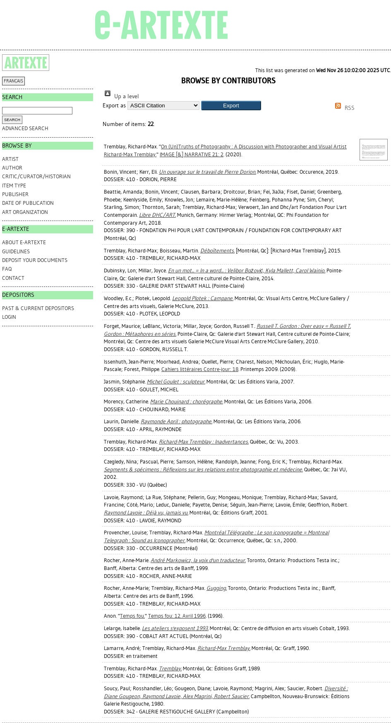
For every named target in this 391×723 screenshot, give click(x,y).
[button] (231, 105)
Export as (114, 105)
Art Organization (25, 212)
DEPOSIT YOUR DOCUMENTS (34, 260)
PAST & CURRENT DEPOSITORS (38, 308)
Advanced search (25, 128)
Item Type (14, 185)
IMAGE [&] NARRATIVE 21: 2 (191, 154)
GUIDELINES (16, 251)
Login (9, 317)
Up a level (121, 96)
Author (12, 168)
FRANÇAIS (13, 81)
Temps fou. (132, 616)
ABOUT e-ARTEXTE (24, 242)
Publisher (15, 194)
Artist (10, 159)
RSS (343, 108)
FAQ (7, 269)
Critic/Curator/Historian (36, 176)
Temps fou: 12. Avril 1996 (177, 616)
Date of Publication (28, 203)
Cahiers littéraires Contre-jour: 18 (199, 369)
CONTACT (13, 278)
